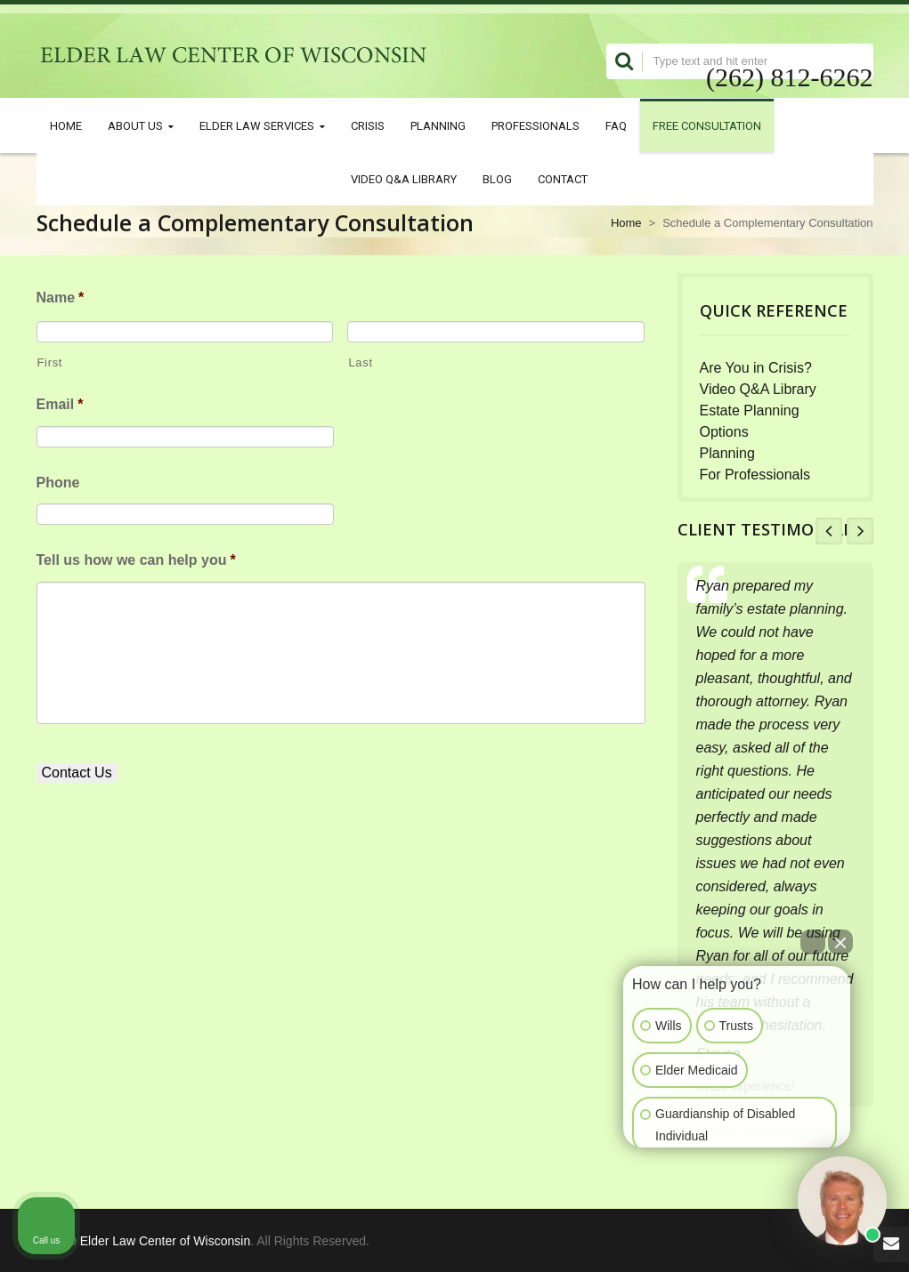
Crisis (367, 125)
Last (360, 362)
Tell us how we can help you (136, 560)
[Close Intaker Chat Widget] (840, 942)
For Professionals (755, 474)
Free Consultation (707, 125)
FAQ (616, 125)
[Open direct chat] (812, 942)
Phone (58, 482)
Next (860, 531)
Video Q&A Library (403, 178)
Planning (438, 125)
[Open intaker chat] (651, 1155)
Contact (562, 178)
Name (61, 297)
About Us (140, 126)
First (50, 362)
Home (65, 125)
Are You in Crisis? (756, 367)
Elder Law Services (262, 126)
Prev (829, 531)
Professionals (535, 125)
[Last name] (496, 331)
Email (60, 404)
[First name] (185, 331)
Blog (497, 178)
